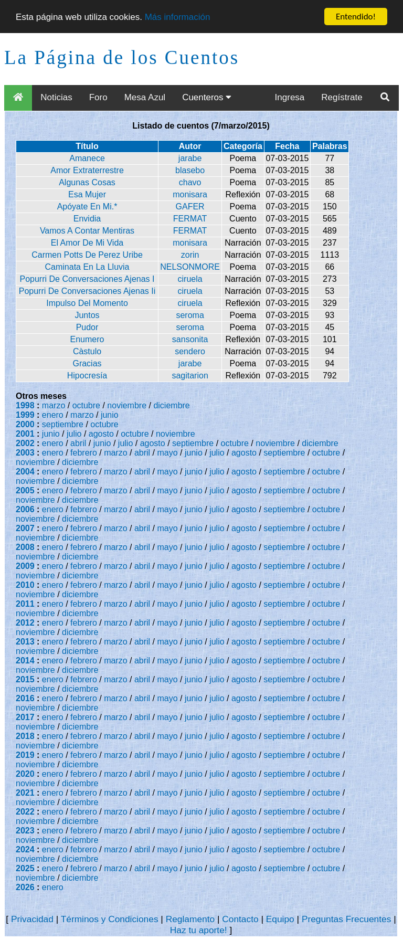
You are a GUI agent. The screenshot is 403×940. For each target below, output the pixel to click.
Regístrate (341, 97)
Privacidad (32, 919)
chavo (190, 182)
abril (78, 443)
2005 (25, 490)
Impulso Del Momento (87, 303)
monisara (190, 194)
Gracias (86, 363)
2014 (25, 660)
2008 (25, 547)
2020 (25, 773)
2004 (25, 471)
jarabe (190, 158)
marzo (53, 405)
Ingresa (290, 97)
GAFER (190, 206)
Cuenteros (206, 97)
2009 (25, 566)
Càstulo (87, 351)
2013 (25, 641)
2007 (25, 528)
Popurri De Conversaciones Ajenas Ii (87, 291)
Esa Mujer (87, 194)
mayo (167, 452)
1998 (25, 405)
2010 (25, 584)
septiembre (62, 424)
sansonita (190, 339)
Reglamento (190, 919)
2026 (25, 887)
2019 (25, 755)
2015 (25, 679)
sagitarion (190, 375)
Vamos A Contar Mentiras (87, 230)
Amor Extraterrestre (87, 170)
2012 (25, 622)
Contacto (240, 919)
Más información (177, 17)
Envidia (87, 218)
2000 (25, 424)
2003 (25, 452)
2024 (25, 849)
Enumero (87, 339)
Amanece (87, 158)
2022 (25, 811)
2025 (25, 868)
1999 (25, 414)
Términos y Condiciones (109, 919)
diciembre (171, 405)
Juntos (87, 315)
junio (110, 414)
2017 (25, 717)
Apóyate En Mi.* (87, 206)
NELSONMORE (190, 266)
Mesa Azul (144, 97)
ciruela (190, 278)
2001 (25, 433)
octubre (86, 405)
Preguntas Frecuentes (346, 919)
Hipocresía (87, 375)
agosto (101, 433)
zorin (190, 254)
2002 (25, 443)
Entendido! (356, 16)
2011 (25, 603)
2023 (25, 830)
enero (52, 414)
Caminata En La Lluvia (87, 266)
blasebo (190, 170)
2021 (25, 792)
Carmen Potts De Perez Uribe (87, 254)
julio (74, 433)
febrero (83, 452)
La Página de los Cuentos (121, 57)
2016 (25, 698)
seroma (190, 315)
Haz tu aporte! (198, 930)
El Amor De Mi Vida (87, 242)
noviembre (126, 405)
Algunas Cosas (87, 182)
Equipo (280, 919)
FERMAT (190, 218)
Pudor (87, 327)
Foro (98, 97)
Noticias (56, 97)
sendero (190, 351)
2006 (25, 509)
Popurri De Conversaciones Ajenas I (86, 278)
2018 (25, 736)
